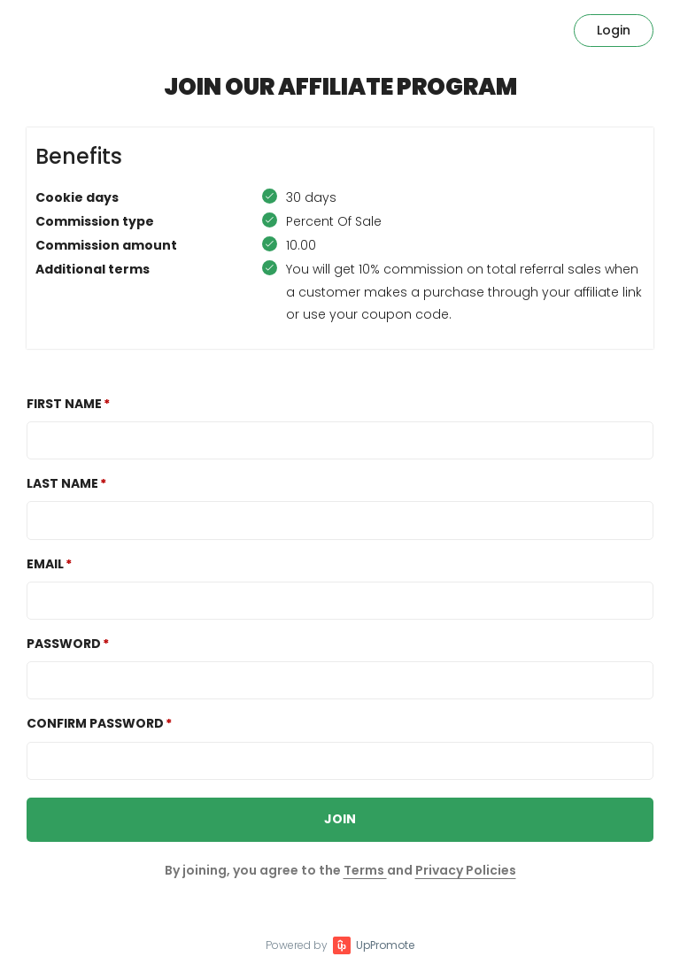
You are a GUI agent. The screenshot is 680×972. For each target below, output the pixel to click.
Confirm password (95, 723)
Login (613, 30)
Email (45, 564)
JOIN (340, 819)
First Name (64, 404)
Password (64, 643)
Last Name (62, 483)
